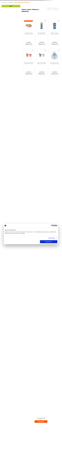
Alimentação (10, 2)
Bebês (5, 2)
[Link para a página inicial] (2, 2)
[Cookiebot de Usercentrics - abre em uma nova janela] (52, 225)
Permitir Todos (48, 241)
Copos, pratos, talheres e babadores (21, 2)
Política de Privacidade (19, 233)
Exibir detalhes (51, 238)
